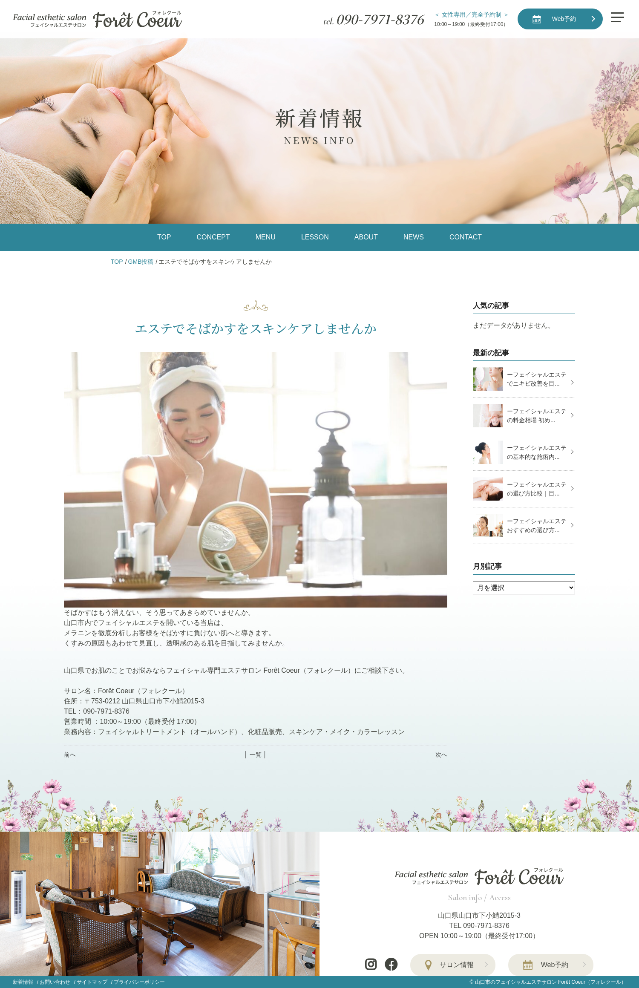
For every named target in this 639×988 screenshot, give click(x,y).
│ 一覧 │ (255, 754)
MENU (266, 237)
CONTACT (465, 237)
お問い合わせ (55, 982)
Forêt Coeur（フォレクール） (592, 982)
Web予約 (555, 964)
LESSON (315, 237)
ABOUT (366, 237)
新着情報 (23, 982)
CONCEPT (213, 237)
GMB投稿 (141, 261)
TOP (164, 237)
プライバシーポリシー (139, 982)
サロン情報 (457, 964)
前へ (70, 754)
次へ (441, 754)
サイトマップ (92, 982)
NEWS (413, 237)
